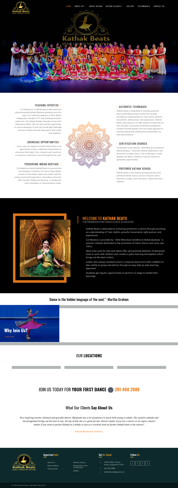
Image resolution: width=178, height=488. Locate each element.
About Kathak (95, 6)
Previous (4, 43)
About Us (79, 6)
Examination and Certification (80, 467)
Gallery (130, 6)
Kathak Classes (113, 6)
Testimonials (144, 6)
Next (173, 43)
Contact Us (159, 6)
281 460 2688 (127, 389)
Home (68, 6)
